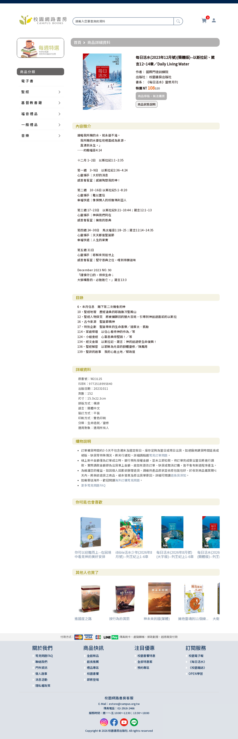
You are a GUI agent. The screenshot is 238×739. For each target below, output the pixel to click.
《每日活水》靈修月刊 (162, 82)
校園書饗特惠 (146, 656)
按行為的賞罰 (119, 618)
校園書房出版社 (160, 77)
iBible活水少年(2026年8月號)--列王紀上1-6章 (133, 554)
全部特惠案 (144, 661)
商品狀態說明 (147, 104)
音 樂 (25, 135)
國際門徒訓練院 (157, 72)
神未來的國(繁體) (157, 618)
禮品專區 (93, 667)
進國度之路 (83, 618)
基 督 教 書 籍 (31, 102)
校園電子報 (196, 656)
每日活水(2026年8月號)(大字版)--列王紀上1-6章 (175, 554)
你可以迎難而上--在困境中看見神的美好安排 (93, 554)
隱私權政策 (42, 685)
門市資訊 (41, 667)
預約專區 (143, 667)
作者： (140, 72)
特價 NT (141, 88)
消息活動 (41, 679)
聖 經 (25, 91)
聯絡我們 (41, 661)
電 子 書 (27, 80)
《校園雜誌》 (197, 667)
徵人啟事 (41, 673)
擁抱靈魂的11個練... (193, 618)
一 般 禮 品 (29, 124)
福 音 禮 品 (29, 113)
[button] (126, 57)
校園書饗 (93, 673)
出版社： (142, 77)
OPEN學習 (196, 673)
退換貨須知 (178, 475)
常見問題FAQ (44, 656)
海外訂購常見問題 (127, 480)
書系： (140, 82)
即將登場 (93, 679)
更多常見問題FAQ (93, 485)
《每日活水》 (197, 661)
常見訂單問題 (158, 455)
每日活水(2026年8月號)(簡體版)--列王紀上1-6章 (216, 554)
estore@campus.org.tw (124, 704)
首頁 (77, 42)
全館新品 (93, 656)
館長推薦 (93, 661)
